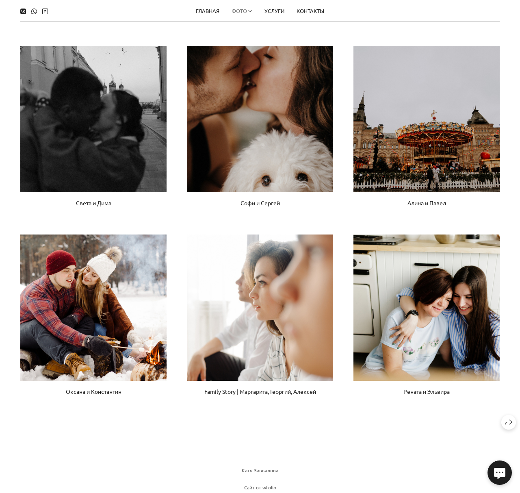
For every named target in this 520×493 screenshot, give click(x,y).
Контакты (310, 10)
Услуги (274, 10)
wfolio (269, 489)
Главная (207, 10)
